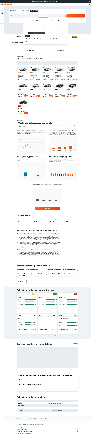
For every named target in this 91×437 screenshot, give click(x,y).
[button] (89, 1)
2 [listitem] (19, 77)
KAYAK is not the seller (48, 429)
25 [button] (31, 38)
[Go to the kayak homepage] (8, 4)
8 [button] (43, 30)
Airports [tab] (20, 379)
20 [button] (37, 35)
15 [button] (43, 33)
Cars (23, 418)
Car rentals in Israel (38, 418)
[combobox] (13, 13)
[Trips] (2, 25)
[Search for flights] (2, 8)
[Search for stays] (2, 11)
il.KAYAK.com (19, 418)
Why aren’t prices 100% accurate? (48, 433)
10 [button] (29, 33)
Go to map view (74, 343)
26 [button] (34, 38)
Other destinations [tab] (50, 379)
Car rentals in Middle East (29, 418)
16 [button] (26, 35)
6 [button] (37, 30)
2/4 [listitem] (73, 77)
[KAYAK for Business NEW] (2, 22)
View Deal (26, 79)
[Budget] (34, 315)
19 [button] (34, 35)
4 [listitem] (31, 77)
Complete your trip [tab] (33, 379)
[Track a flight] (2, 19)
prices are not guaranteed (41, 425)
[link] (47, 208)
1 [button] (43, 27)
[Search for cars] (2, 13)
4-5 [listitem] (24, 77)
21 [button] (40, 35)
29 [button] (43, 38)
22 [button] (43, 35)
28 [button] (40, 38)
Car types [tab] (26, 379)
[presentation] (38, 10)
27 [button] (37, 38)
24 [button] (29, 38)
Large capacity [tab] (42, 379)
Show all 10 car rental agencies (23, 337)
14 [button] (40, 33)
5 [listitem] (43, 77)
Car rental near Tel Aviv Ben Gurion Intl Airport (28, 387)
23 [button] (26, 38)
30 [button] (26, 41)
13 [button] (37, 33)
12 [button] (34, 33)
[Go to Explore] (2, 16)
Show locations (33, 308)
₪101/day (34, 11)
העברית (56, 1)
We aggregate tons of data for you (48, 431)
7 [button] (40, 30)
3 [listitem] (46, 77)
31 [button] (29, 41)
